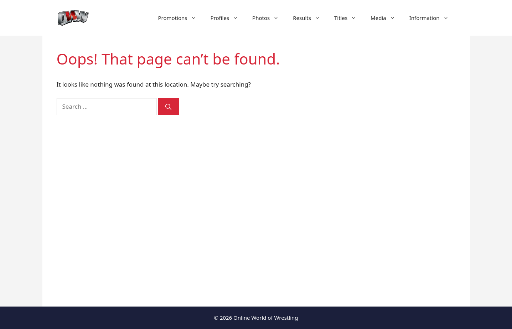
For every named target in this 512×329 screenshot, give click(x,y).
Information (432, 18)
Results (310, 18)
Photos (269, 18)
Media (386, 18)
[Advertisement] (395, 171)
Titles (348, 18)
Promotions (180, 18)
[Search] (168, 106)
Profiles (228, 18)
